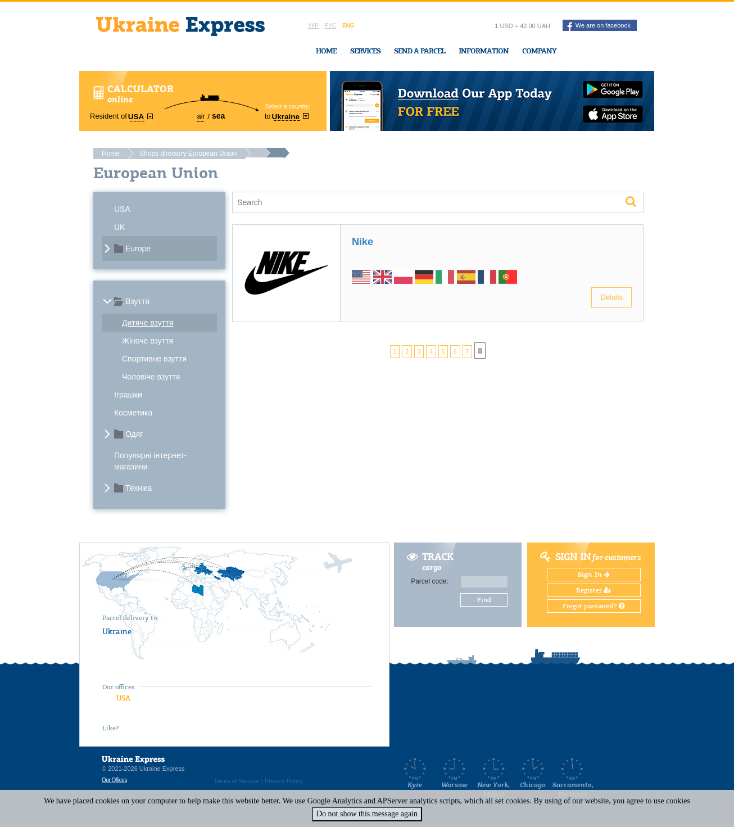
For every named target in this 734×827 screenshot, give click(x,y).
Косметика (133, 412)
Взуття (137, 301)
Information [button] (484, 51)
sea (218, 115)
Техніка (138, 487)
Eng (348, 25)
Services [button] (365, 51)
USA (122, 209)
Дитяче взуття (147, 322)
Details (611, 297)
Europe (138, 248)
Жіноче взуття (147, 340)
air (201, 116)
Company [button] (539, 51)
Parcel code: (429, 581)
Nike (362, 241)
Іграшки (128, 394)
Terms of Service (237, 781)
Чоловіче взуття (151, 376)
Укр (313, 25)
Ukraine (117, 631)
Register (593, 590)
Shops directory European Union (188, 153)
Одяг (134, 434)
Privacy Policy (284, 781)
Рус (330, 25)
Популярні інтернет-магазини (150, 461)
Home (326, 51)
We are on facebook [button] (599, 26)
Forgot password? (593, 606)
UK (119, 227)
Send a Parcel (419, 51)
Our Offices (114, 780)
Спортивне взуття (154, 358)
